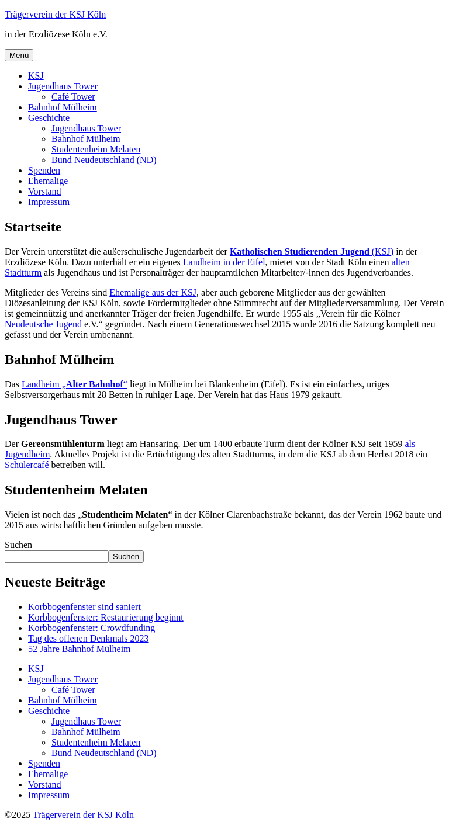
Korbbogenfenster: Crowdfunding (91, 628)
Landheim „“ (74, 384)
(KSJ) (311, 251)
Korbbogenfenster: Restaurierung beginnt (106, 617)
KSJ (36, 76)
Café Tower (73, 97)
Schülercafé (27, 465)
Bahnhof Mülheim (62, 107)
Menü (19, 55)
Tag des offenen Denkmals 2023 (88, 638)
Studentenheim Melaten (95, 149)
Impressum (49, 202)
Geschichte (49, 118)
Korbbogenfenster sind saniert (84, 607)
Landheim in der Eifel (224, 262)
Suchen (18, 545)
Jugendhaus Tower (63, 86)
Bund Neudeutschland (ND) (104, 160)
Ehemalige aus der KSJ (152, 292)
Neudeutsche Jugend (43, 324)
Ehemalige (48, 181)
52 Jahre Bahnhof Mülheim (79, 649)
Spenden (44, 170)
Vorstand (44, 191)
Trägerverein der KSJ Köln (55, 14)
